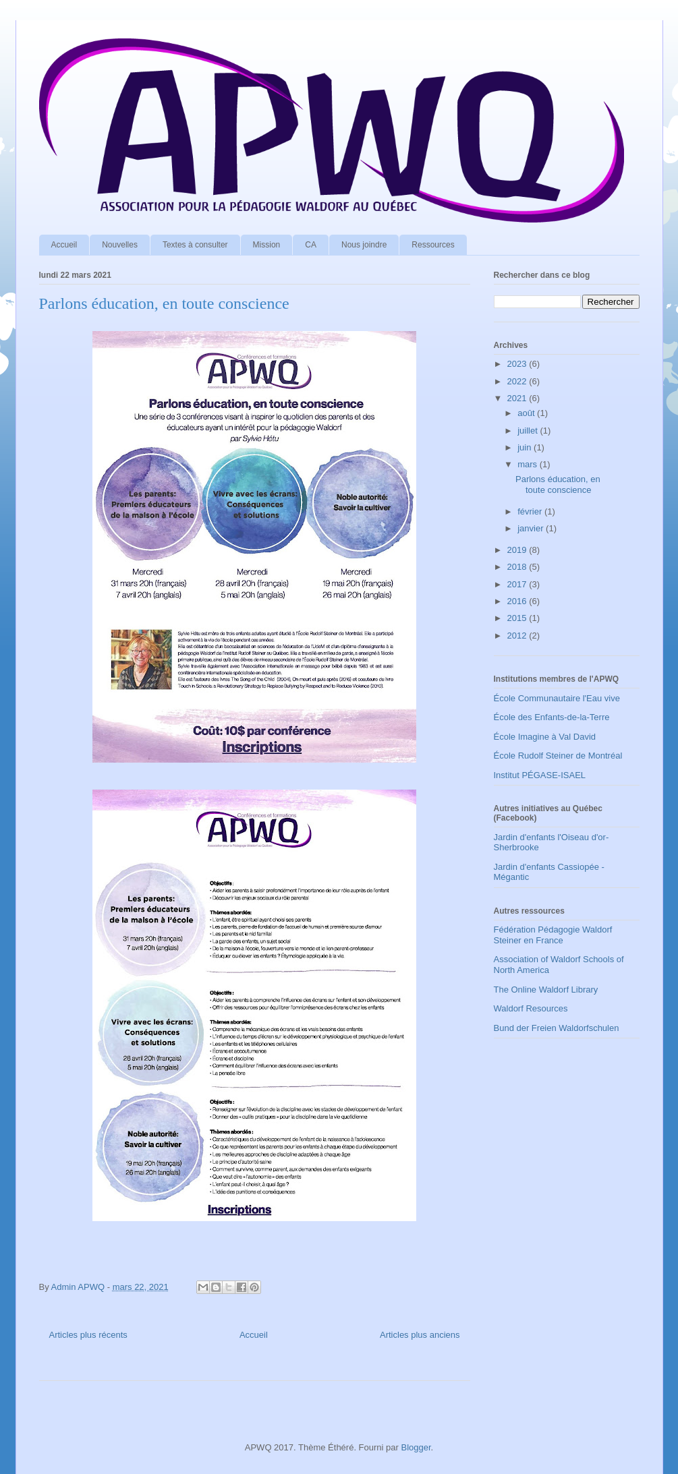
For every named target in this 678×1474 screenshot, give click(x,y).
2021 (518, 398)
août (527, 413)
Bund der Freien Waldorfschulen (556, 1028)
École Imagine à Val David (545, 737)
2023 (518, 364)
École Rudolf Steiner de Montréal (558, 755)
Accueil (64, 244)
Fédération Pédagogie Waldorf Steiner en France (553, 934)
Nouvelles (120, 244)
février (530, 511)
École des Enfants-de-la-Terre (552, 717)
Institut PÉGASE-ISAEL (540, 775)
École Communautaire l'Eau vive (557, 698)
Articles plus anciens (420, 1335)
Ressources (433, 244)
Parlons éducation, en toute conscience (164, 303)
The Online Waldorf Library (546, 989)
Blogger (415, 1447)
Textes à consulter (195, 244)
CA (310, 244)
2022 (518, 381)
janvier (531, 528)
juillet (528, 430)
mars (528, 464)
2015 (518, 618)
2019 (518, 550)
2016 (518, 601)
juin (525, 447)
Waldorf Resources (531, 1008)
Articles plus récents (88, 1335)
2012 (518, 635)
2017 (518, 584)
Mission (267, 244)
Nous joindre (364, 244)
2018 (518, 567)
